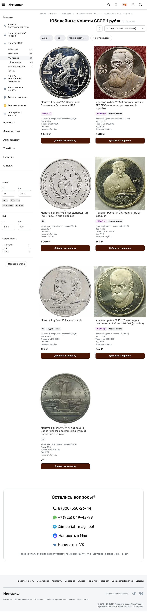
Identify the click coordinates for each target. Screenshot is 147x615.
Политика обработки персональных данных (54, 603)
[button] (16, 182)
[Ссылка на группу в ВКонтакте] (141, 597)
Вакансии (7, 603)
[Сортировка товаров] (125, 28)
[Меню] (3, 5)
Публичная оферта (23, 603)
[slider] (3, 200)
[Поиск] (108, 5)
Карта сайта (82, 603)
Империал (15, 4)
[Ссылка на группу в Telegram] (133, 597)
